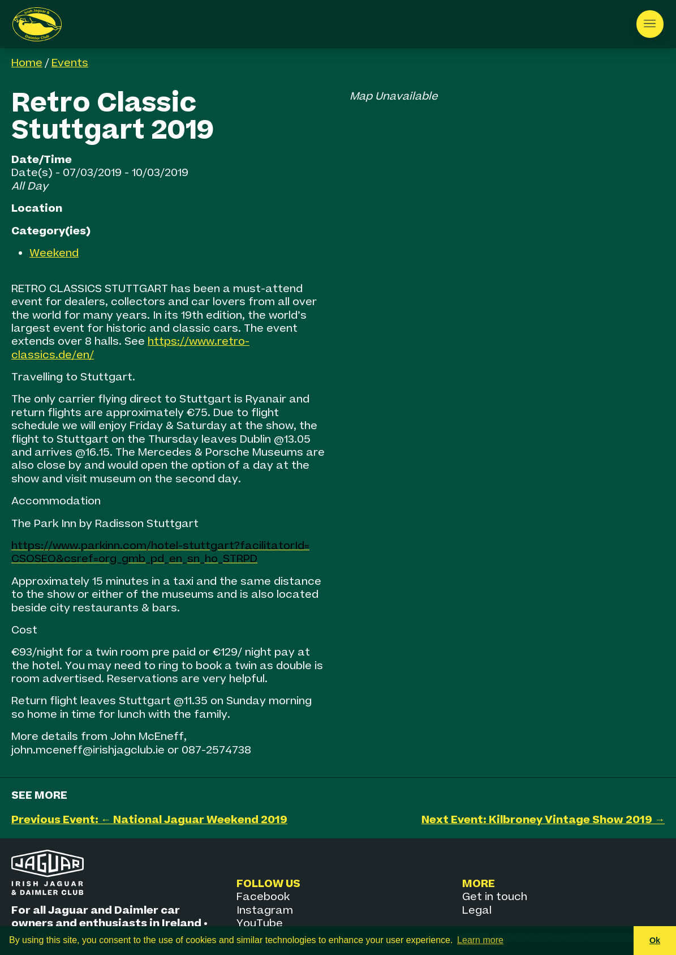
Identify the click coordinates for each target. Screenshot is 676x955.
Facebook (263, 897)
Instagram (264, 910)
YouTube (259, 923)
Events (69, 63)
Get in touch (494, 897)
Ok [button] (654, 940)
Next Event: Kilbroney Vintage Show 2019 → (543, 820)
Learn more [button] (480, 940)
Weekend (54, 253)
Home (26, 63)
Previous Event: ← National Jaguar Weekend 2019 (149, 820)
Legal (477, 910)
